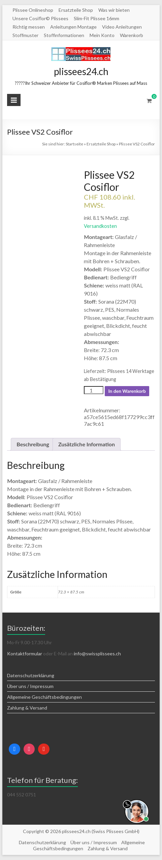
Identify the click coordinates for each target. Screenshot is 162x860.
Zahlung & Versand (27, 708)
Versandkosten (100, 226)
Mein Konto (102, 35)
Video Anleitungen (122, 27)
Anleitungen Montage (73, 27)
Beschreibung (33, 444)
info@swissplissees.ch (97, 653)
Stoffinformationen (64, 35)
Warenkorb (131, 35)
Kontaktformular (24, 653)
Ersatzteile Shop (76, 10)
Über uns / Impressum (30, 686)
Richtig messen (28, 27)
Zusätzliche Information (86, 444)
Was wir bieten (114, 10)
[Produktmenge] (93, 390)
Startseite (74, 143)
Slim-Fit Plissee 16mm (96, 18)
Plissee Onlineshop (32, 10)
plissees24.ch (81, 71)
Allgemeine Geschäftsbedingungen (44, 697)
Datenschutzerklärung (30, 675)
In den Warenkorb (127, 391)
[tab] (33, 444)
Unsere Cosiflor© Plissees (40, 18)
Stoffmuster (25, 35)
